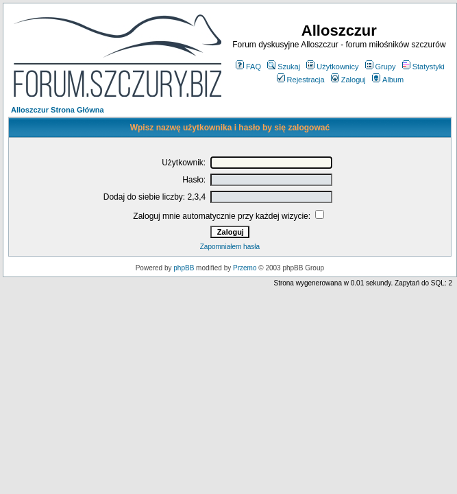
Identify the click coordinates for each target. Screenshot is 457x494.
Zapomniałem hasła (230, 246)
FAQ (248, 66)
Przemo (244, 268)
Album (388, 79)
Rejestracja (301, 79)
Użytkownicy (332, 66)
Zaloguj (348, 79)
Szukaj (283, 66)
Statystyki (423, 66)
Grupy (380, 66)
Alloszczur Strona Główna (57, 110)
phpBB (183, 268)
